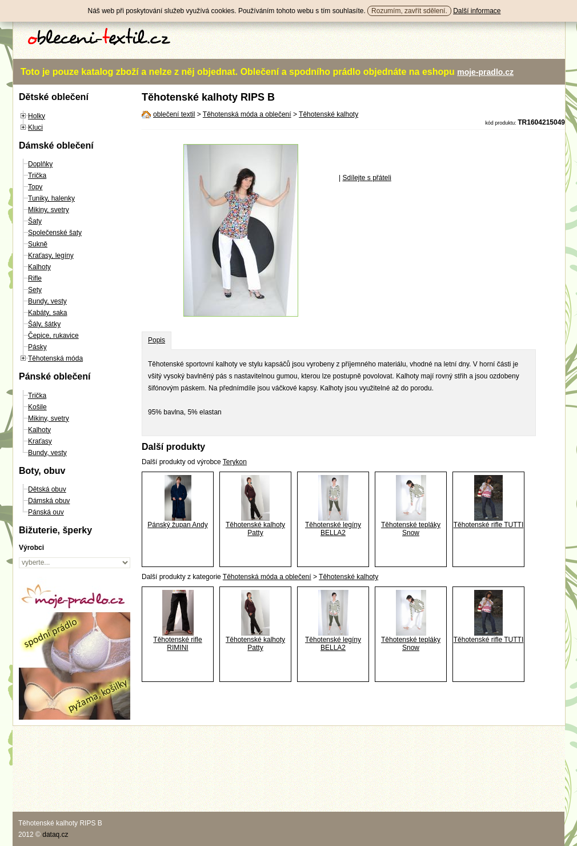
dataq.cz (55, 835)
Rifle (35, 278)
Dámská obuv (49, 501)
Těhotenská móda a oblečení (247, 114)
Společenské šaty (55, 233)
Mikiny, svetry (48, 210)
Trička (37, 175)
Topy (35, 187)
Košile (37, 407)
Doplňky (40, 164)
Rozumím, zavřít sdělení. (409, 11)
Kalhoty (39, 267)
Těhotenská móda (55, 358)
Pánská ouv (46, 512)
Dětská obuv (47, 489)
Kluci (35, 127)
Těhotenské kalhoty (328, 114)
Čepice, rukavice (53, 336)
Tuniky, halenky (51, 198)
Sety (35, 290)
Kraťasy (40, 441)
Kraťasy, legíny (51, 256)
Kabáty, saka (47, 313)
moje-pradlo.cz (485, 72)
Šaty (35, 221)
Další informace (476, 11)
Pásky (37, 347)
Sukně (37, 244)
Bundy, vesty (47, 301)
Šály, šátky (44, 324)
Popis (156, 340)
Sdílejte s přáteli (366, 178)
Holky (36, 116)
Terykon (235, 462)
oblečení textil (174, 114)
